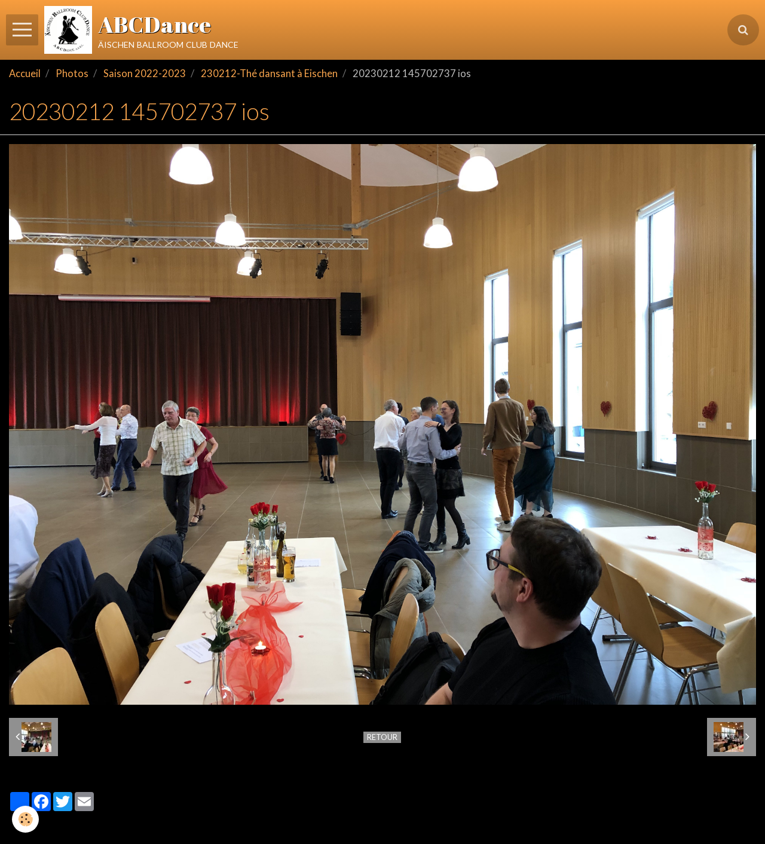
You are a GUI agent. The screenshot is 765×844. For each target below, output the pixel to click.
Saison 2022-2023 (144, 73)
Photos (72, 73)
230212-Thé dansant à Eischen (269, 73)
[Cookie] (25, 819)
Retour (382, 737)
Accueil (25, 73)
